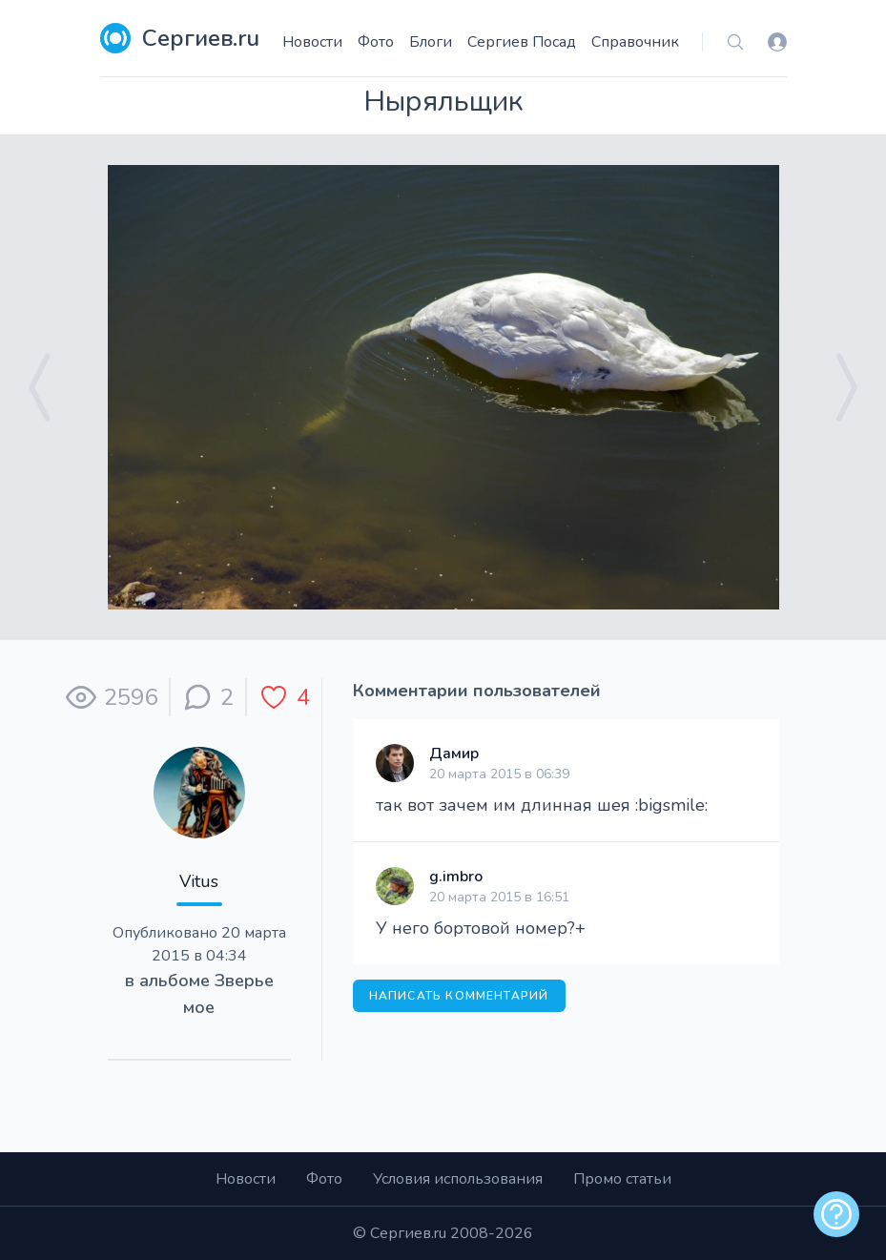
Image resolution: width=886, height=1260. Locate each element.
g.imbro (456, 876)
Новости (312, 41)
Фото (376, 41)
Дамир (454, 753)
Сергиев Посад (521, 41)
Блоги (430, 41)
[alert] (836, 1214)
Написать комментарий (459, 995)
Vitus (198, 881)
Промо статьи (622, 1178)
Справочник (635, 41)
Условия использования (458, 1178)
